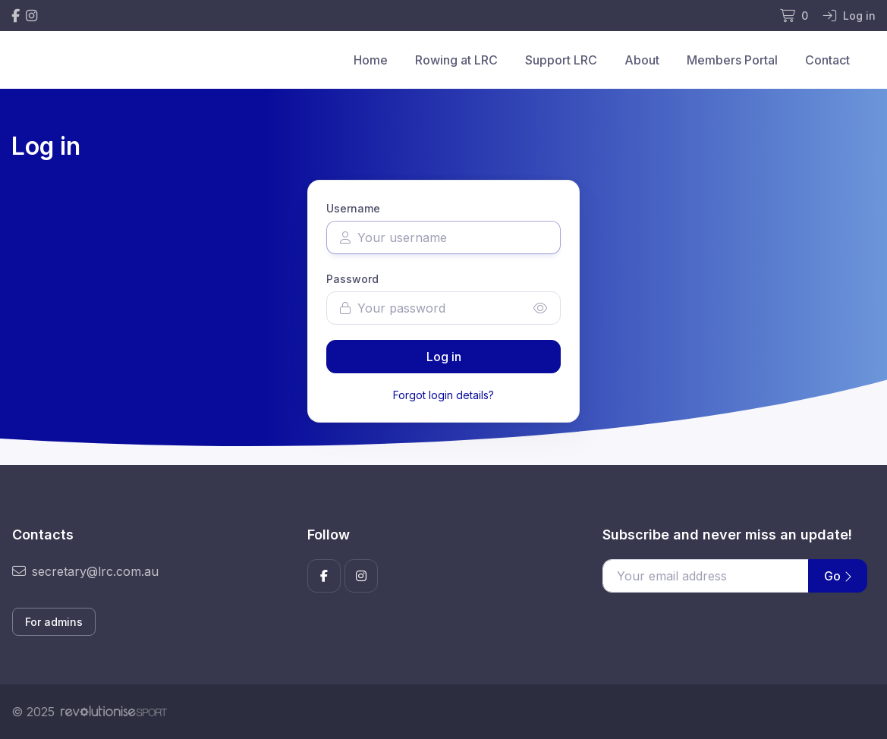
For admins (54, 621)
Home (371, 60)
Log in (443, 356)
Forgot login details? (443, 394)
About (641, 60)
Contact (827, 60)
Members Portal (732, 60)
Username (353, 208)
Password (352, 278)
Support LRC (561, 60)
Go (837, 575)
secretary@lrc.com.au (85, 571)
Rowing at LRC (456, 60)
